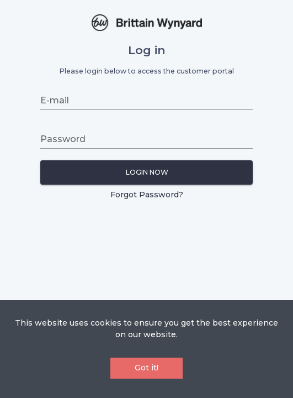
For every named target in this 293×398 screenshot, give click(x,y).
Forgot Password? (146, 195)
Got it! (146, 368)
